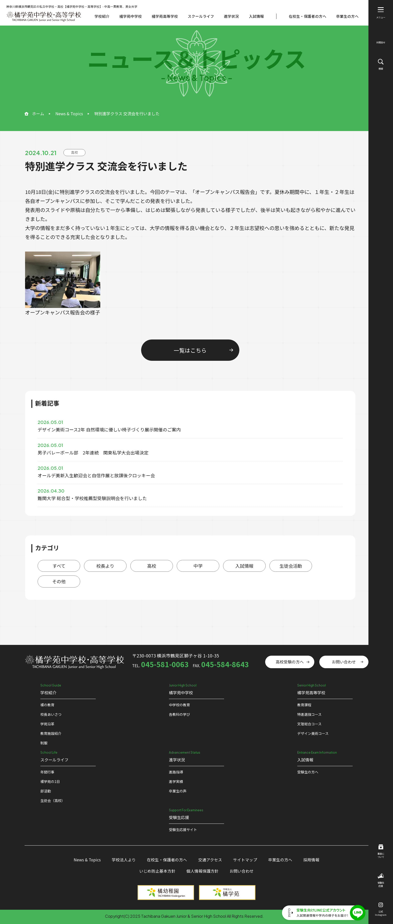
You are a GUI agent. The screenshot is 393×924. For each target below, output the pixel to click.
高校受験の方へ (290, 662)
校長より (105, 565)
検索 (380, 64)
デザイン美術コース (313, 733)
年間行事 (47, 771)
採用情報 (311, 860)
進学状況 (231, 16)
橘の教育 (47, 704)
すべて (58, 565)
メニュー (380, 13)
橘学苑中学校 (130, 16)
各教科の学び (179, 714)
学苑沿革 (47, 723)
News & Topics (69, 113)
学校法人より (124, 860)
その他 (59, 581)
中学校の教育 (179, 704)
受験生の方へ (307, 771)
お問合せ (380, 39)
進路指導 (176, 771)
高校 (151, 565)
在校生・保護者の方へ (307, 16)
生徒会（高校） (52, 800)
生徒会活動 (290, 565)
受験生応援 (380, 880)
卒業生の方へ (347, 16)
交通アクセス (210, 860)
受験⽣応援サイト (183, 829)
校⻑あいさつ (50, 714)
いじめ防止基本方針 (157, 871)
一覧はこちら (190, 350)
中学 (198, 565)
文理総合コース (309, 723)
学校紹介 (102, 16)
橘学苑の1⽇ (50, 781)
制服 (43, 742)
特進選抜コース (309, 714)
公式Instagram (380, 909)
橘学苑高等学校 (165, 16)
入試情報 (256, 16)
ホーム (38, 113)
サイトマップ (245, 860)
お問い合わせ (344, 662)
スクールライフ (201, 16)
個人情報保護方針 (202, 871)
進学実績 (176, 781)
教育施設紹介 (50, 733)
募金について (380, 851)
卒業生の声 (177, 790)
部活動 (45, 790)
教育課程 (304, 704)
